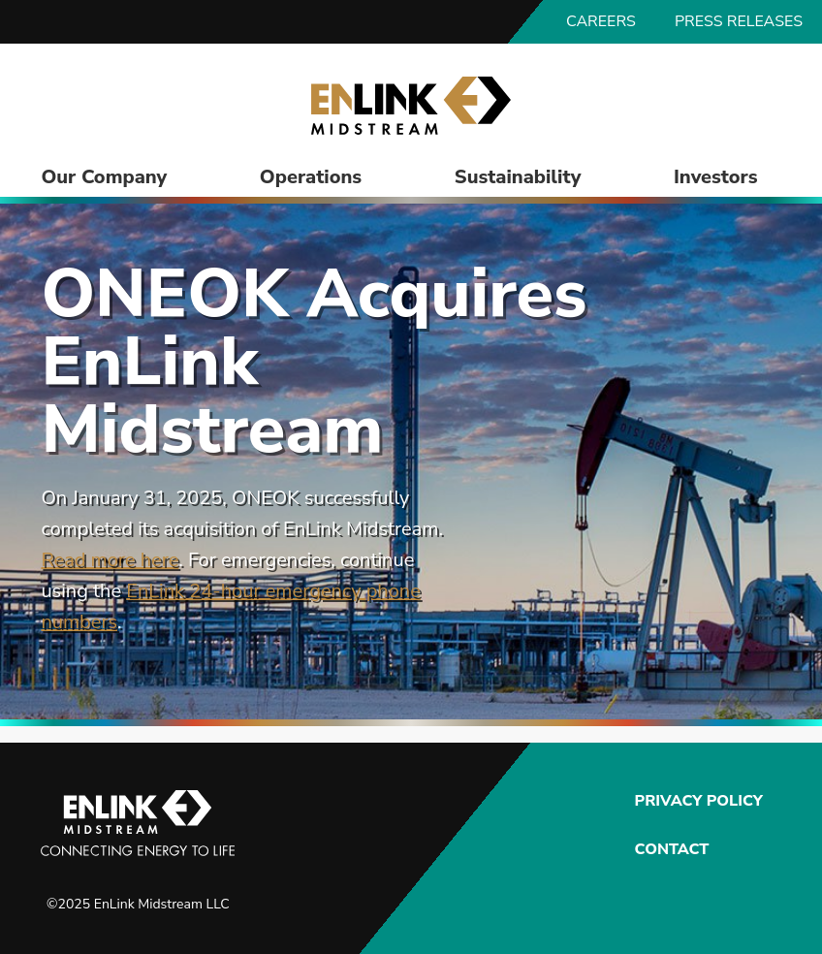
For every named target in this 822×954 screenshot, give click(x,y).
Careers (601, 21)
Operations (311, 177)
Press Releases (739, 21)
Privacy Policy (696, 800)
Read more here (109, 560)
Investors (716, 177)
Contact (672, 849)
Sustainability (518, 177)
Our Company (104, 177)
